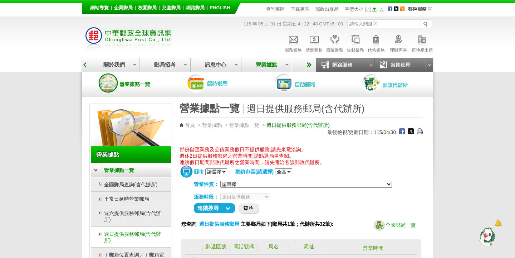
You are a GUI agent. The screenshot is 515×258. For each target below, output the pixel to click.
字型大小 (354, 9)
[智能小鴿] (486, 236)
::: (86, 7)
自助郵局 (305, 83)
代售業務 (376, 43)
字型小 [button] (368, 9)
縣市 (199, 172)
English (220, 7)
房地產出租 (422, 43)
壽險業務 (334, 43)
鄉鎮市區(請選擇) (254, 172)
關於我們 (114, 65)
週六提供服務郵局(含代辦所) (132, 216)
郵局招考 (165, 65)
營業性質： (206, 184)
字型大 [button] (381, 9)
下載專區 (300, 9)
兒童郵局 (171, 7)
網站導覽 (99, 7)
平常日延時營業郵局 (126, 199)
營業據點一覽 (130, 83)
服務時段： (206, 197)
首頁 (190, 125)
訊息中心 (215, 65)
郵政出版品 (327, 9)
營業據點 (266, 65)
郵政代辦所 (393, 83)
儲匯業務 (314, 43)
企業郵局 (123, 7)
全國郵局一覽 (395, 225)
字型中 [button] (374, 9)
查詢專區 (275, 9)
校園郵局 (147, 7)
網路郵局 (195, 7)
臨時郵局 (217, 83)
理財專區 (398, 43)
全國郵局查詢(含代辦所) (130, 184)
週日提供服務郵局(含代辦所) (132, 237)
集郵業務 (355, 43)
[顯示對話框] (498, 223)
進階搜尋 (208, 208)
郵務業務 (293, 43)
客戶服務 (422, 11)
